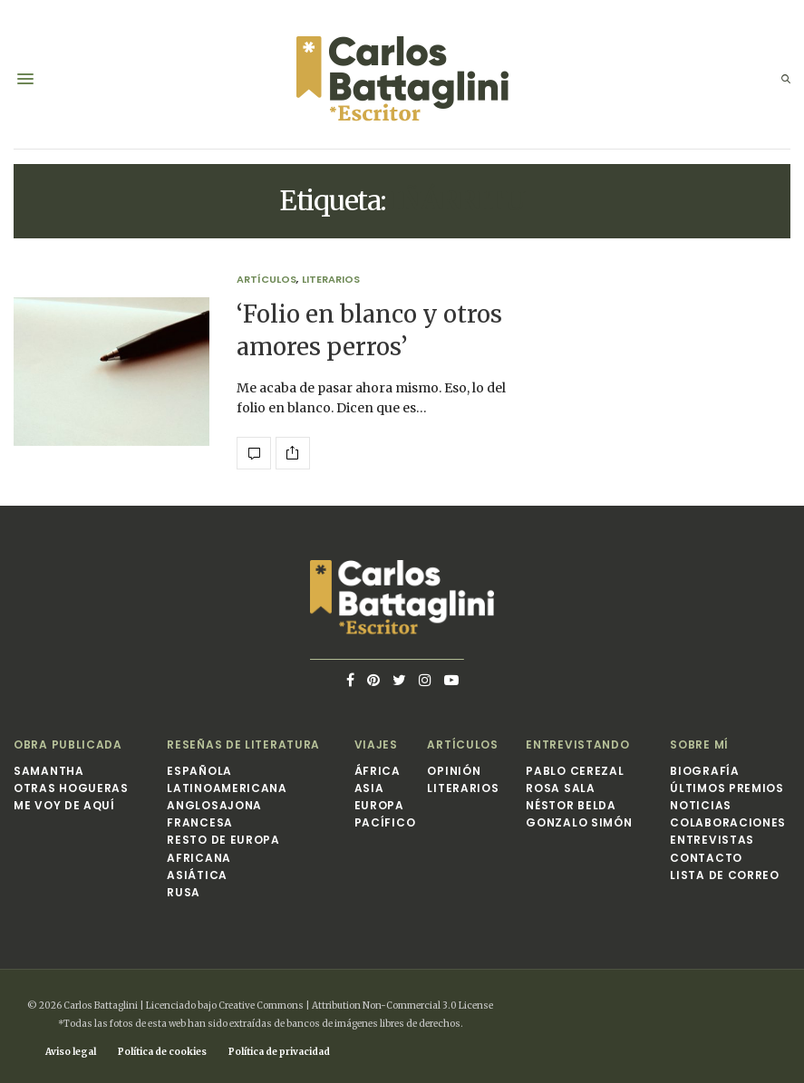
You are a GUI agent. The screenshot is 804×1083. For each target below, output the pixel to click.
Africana (199, 857)
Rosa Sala (560, 788)
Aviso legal (70, 1052)
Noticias (700, 805)
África (377, 770)
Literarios (331, 280)
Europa (379, 805)
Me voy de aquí (64, 805)
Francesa (200, 822)
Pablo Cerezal (575, 770)
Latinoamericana (227, 788)
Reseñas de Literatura (243, 744)
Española (199, 770)
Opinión (453, 770)
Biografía (704, 770)
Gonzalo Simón (579, 822)
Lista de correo (725, 875)
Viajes (376, 744)
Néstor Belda (570, 805)
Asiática (197, 875)
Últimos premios (727, 788)
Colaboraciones (728, 822)
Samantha (49, 770)
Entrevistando (577, 744)
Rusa (183, 892)
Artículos (266, 280)
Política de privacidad (279, 1052)
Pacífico (385, 822)
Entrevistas (712, 839)
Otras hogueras (71, 788)
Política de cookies (162, 1052)
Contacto (706, 857)
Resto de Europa (223, 839)
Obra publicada (68, 744)
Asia (369, 788)
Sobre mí (699, 744)
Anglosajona (214, 805)
